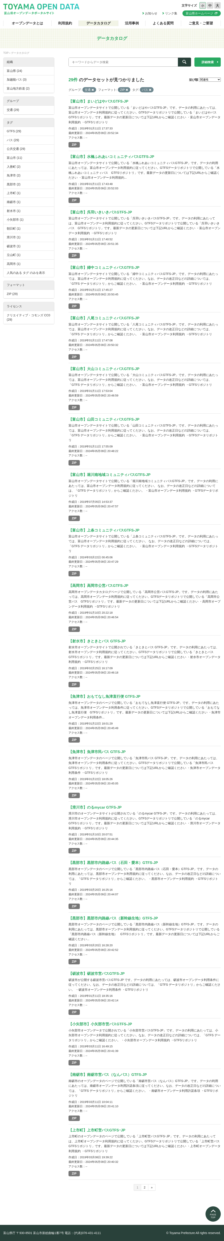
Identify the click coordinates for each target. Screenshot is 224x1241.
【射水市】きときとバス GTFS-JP (97, 641)
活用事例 (132, 23)
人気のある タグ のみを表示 (26, 272)
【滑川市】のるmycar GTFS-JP (95, 807)
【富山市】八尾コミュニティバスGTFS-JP (104, 318)
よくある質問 (163, 23)
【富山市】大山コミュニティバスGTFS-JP (104, 369)
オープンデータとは (27, 23)
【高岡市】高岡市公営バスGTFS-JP (98, 586)
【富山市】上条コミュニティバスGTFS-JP (104, 530)
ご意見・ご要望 (201, 23)
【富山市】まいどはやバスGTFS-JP (98, 101)
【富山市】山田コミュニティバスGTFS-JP (104, 419)
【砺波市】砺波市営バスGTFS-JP (97, 974)
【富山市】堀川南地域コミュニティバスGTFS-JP (109, 475)
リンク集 (171, 13)
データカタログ (98, 23)
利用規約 (65, 23)
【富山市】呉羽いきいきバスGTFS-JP (100, 212)
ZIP (74, 144)
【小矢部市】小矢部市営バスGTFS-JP (100, 1024)
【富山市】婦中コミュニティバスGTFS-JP (104, 268)
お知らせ (151, 13)
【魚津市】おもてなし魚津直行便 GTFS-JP (104, 696)
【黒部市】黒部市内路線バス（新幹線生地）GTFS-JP (113, 918)
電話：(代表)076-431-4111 (83, 1233)
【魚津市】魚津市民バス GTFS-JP (97, 752)
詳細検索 (208, 62)
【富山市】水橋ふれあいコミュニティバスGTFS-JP (111, 157)
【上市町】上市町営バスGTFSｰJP (97, 1130)
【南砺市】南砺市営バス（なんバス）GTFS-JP (108, 1075)
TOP (5, 53)
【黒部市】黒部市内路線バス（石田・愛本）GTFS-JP (113, 863)
